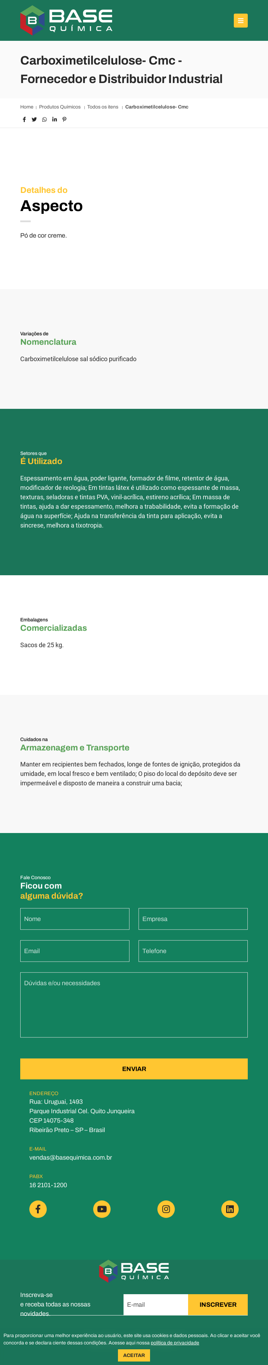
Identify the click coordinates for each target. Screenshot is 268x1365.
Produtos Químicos (60, 107)
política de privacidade (175, 1342)
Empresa (155, 923)
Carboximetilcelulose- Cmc (156, 107)
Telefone (154, 955)
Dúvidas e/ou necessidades (62, 987)
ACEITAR (134, 1355)
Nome (32, 923)
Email (32, 955)
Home (27, 107)
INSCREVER (218, 1304)
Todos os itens (103, 107)
